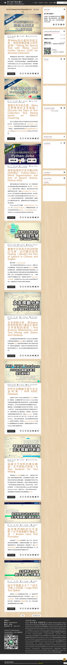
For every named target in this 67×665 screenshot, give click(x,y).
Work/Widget (11, 461)
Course (51, 628)
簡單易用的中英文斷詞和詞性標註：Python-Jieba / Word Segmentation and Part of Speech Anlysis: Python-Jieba (23, 175)
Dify (44, 644)
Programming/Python (12, 167)
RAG (46, 639)
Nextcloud (27, 648)
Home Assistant (31, 639)
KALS (59, 646)
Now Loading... (55, 110)
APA (50, 646)
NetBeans (55, 644)
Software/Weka (11, 37)
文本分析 (31, 397)
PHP (28, 384)
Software (27, 641)
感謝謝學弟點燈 (47, 35)
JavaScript (10, 246)
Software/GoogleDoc (37, 633)
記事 (58, 624)
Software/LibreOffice (49, 633)
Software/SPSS (45, 652)
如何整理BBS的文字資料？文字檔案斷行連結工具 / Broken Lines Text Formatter (23, 533)
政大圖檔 (49, 622)
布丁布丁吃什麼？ (15, 2)
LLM (65, 641)
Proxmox (56, 626)
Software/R (58, 642)
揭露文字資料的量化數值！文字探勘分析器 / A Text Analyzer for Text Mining (23, 467)
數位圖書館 (58, 652)
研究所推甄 (45, 635)
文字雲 (30, 491)
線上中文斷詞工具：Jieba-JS (29, 191)
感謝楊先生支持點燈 (49, 38)
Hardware (45, 641)
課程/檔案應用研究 (54, 650)
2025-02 (62, 38)
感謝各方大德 (47, 42)
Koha (65, 646)
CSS (54, 646)
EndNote (20, 341)
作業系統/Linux (44, 646)
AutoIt (41, 641)
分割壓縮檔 (23, 601)
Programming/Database (13, 318)
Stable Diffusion (38, 650)
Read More (11, 73)
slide (50, 631)
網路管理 (44, 624)
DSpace (61, 624)
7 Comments (22, 459)
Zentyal (39, 646)
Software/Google (62, 644)
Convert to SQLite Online (30, 421)
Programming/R (51, 639)
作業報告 (36, 635)
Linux (54, 624)
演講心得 (54, 635)
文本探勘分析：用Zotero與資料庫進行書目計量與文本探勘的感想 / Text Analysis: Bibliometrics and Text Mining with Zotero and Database (23, 328)
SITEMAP (41, 2)
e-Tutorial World (20, 262)
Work (36, 646)
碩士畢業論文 (45, 626)
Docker (50, 635)
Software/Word (51, 641)
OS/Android (33, 628)
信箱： (10, 622)
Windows (32, 641)
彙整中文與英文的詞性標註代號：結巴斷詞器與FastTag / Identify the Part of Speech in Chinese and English (23, 253)
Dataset (59, 639)
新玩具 (64, 630)
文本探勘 (18, 540)
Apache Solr (29, 414)
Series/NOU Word (37, 652)
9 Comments (22, 244)
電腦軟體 (42, 622)
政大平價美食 (53, 652)
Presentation (40, 628)
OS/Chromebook (29, 652)
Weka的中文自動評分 (19, 207)
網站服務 (46, 631)
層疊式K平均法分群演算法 (20, 131)
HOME (35, 2)
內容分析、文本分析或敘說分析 (27, 210)
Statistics (58, 635)
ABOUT (46, 2)
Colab (56, 646)
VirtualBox (37, 644)
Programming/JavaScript (18, 246)
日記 (27, 622)
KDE (62, 646)
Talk (65, 624)
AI (56, 639)
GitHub (40, 635)
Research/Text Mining (32, 36)
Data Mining (34, 101)
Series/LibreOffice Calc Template (34, 642)
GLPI (65, 650)
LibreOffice (47, 644)
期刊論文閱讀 (57, 622)
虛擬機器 (30, 630)
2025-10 (62, 34)
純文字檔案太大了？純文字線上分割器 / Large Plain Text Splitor (23, 588)
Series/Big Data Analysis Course (45, 637)
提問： (8, 624)
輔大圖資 (33, 622)
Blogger (64, 622)
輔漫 (61, 650)
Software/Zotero (33, 318)
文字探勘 (18, 475)
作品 (40, 624)
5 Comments (24, 101)
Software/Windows (29, 631)
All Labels (32, 620)
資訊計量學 (32, 637)
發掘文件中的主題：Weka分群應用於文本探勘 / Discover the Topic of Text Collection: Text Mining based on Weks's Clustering (23, 111)
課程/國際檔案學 (60, 641)
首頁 (23, 615)
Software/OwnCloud (49, 642)
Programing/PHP (33, 384)
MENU (51, 2)
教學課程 (45, 650)
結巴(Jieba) (31, 267)
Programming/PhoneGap (47, 648)
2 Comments (24, 166)
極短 (41, 644)
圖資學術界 (37, 641)
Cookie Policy (40, 663)
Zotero (9, 319)
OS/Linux (46, 628)
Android (51, 626)
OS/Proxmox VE (29, 626)
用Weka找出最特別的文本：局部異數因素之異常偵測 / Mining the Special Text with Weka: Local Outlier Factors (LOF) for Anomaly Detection (23, 46)
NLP (52, 644)
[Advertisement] (54, 95)
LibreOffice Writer (61, 633)
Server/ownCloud (29, 650)
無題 (54, 637)
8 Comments (26, 581)
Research (18, 386)
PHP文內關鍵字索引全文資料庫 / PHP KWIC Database (23, 391)
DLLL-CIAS (36, 630)
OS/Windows (42, 630)
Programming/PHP (12, 386)
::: (32, 2)
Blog (52, 646)
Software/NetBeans (29, 646)
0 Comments (22, 36)
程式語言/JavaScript (32, 244)
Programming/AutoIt (40, 639)
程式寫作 (37, 626)
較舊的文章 (36, 615)
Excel (9, 421)
